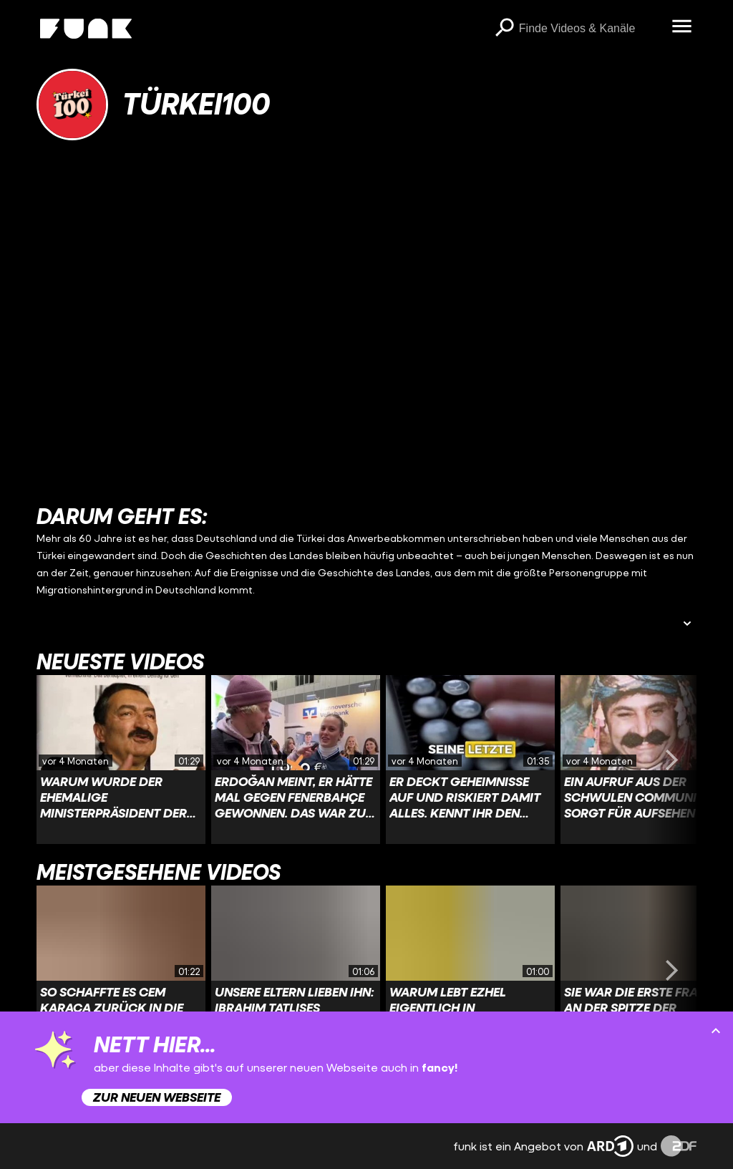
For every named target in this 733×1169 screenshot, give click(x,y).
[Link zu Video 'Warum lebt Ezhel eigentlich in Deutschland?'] (470, 970)
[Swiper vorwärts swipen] (672, 759)
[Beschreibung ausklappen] (687, 625)
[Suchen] (504, 28)
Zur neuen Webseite (156, 1097)
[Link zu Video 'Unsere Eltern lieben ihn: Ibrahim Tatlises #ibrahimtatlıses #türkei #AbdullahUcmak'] (295, 970)
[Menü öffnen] (682, 27)
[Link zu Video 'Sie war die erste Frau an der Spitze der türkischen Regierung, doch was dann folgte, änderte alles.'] (644, 970)
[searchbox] (590, 28)
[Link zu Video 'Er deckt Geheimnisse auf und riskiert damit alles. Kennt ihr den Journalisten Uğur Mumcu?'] (470, 759)
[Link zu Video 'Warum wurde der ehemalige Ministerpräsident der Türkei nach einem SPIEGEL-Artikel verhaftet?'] (121, 759)
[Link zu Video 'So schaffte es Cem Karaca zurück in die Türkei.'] (121, 970)
